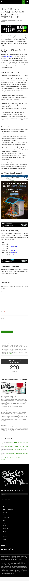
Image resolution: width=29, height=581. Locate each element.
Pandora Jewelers (7, 525)
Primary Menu (27, 2)
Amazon (5, 504)
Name (3, 312)
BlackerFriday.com (15, 20)
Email (2, 318)
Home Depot (6, 517)
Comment (3, 292)
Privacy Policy (18, 559)
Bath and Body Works (8, 509)
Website (3, 325)
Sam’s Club (5, 528)
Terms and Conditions (9, 559)
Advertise (3, 557)
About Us (23, 556)
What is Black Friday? (15, 557)
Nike (4, 523)
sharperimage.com (9, 56)
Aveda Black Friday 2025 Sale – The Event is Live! (16, 446)
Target (4, 531)
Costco (5, 512)
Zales (4, 539)
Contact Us (8, 557)
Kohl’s (4, 520)
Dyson (4, 515)
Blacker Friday (5, 2)
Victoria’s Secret (7, 534)
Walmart (5, 536)
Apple (4, 506)
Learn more (9, 353)
